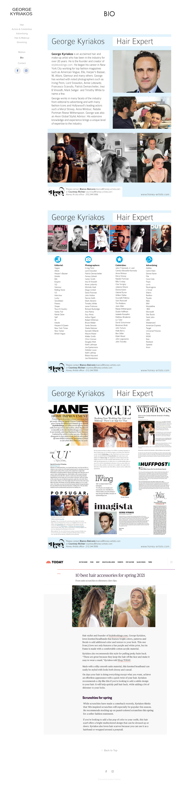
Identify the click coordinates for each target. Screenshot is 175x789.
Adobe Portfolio (114, 779)
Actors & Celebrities (22, 29)
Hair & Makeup (21, 37)
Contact (22, 63)
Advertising (22, 33)
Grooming (22, 42)
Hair (22, 24)
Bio (21, 57)
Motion (21, 52)
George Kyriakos (22, 11)
